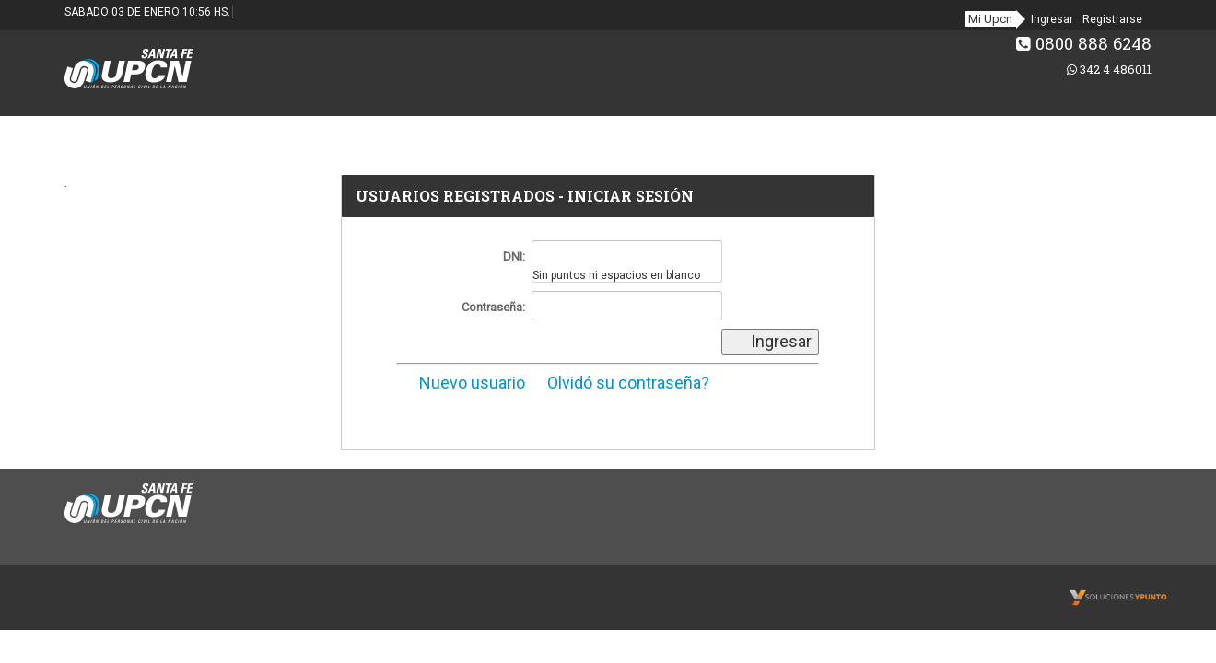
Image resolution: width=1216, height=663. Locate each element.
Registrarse (1112, 19)
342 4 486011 (1109, 69)
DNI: (514, 256)
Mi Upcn (990, 19)
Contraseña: (493, 307)
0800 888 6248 (1084, 43)
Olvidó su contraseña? (619, 382)
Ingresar (1052, 19)
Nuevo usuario (461, 382)
